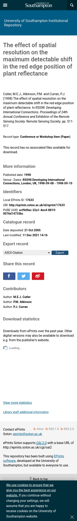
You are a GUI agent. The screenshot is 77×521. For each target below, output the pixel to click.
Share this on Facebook (9, 276)
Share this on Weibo (38, 276)
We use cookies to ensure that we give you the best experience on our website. (31, 490)
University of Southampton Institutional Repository (36, 23)
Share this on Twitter (23, 276)
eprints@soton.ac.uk (27, 434)
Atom (40, 429)
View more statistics (17, 403)
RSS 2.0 (69, 429)
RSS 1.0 (54, 429)
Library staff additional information (26, 412)
